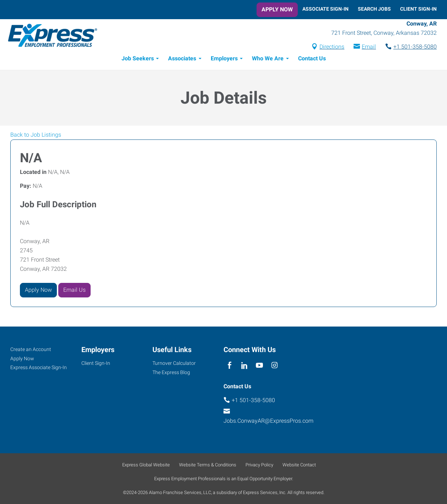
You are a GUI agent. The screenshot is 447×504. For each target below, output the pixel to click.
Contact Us (312, 59)
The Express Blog (171, 372)
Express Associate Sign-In (38, 368)
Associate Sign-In (325, 9)
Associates (182, 59)
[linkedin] (244, 366)
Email (369, 47)
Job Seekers (138, 59)
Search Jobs (374, 9)
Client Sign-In (418, 9)
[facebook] (229, 366)
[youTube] (259, 366)
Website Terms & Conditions (207, 464)
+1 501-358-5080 (415, 47)
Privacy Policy (259, 464)
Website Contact (299, 464)
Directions (331, 47)
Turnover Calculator (174, 363)
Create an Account (30, 349)
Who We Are (268, 59)
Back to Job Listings (35, 135)
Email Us (74, 290)
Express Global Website (146, 464)
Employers (224, 59)
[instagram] (274, 366)
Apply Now (277, 9)
